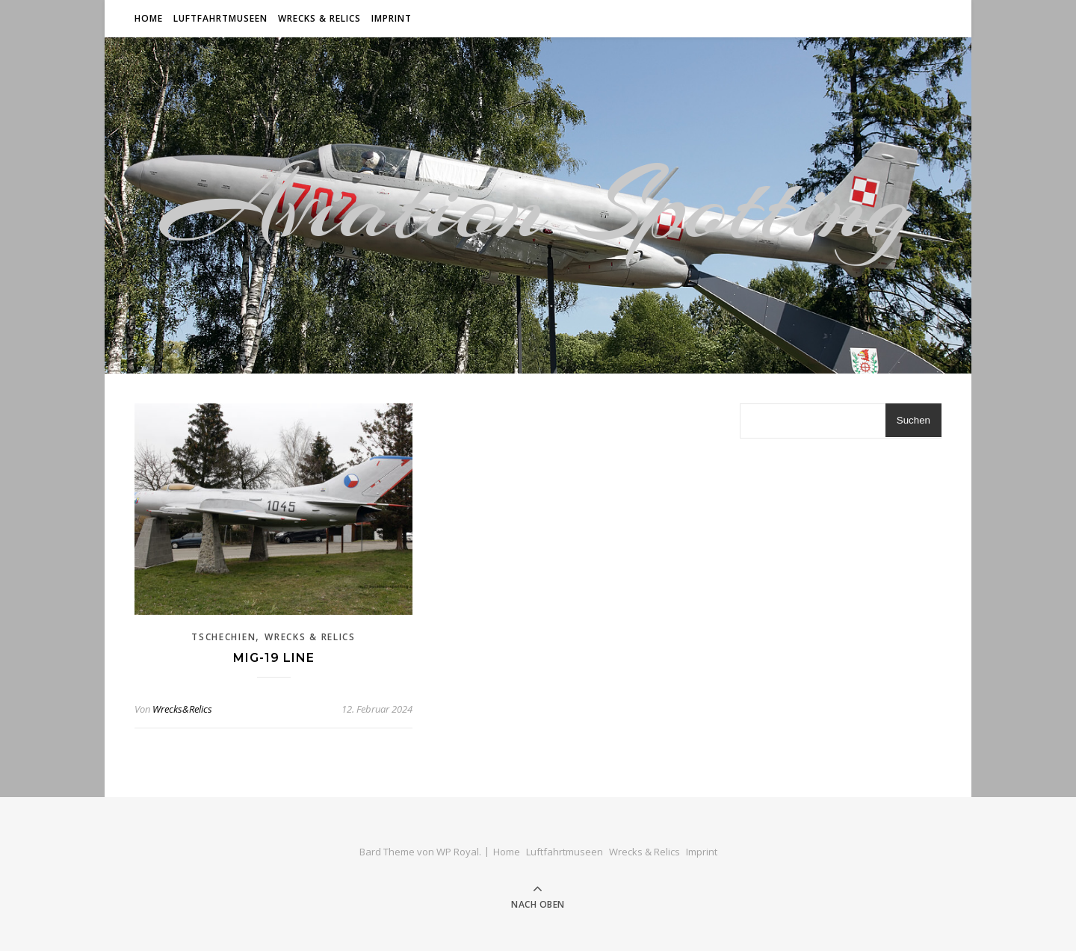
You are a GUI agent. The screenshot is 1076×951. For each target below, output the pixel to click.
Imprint (391, 18)
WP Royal (457, 851)
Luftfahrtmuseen (220, 18)
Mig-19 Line (274, 658)
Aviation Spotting (538, 205)
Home (148, 18)
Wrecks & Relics (319, 18)
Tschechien (223, 637)
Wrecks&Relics (182, 709)
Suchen (913, 420)
